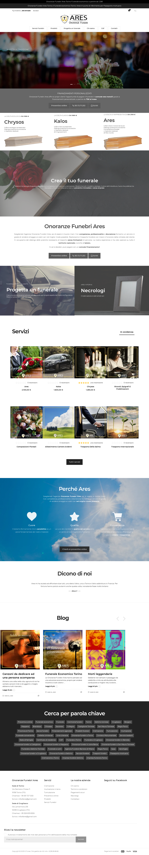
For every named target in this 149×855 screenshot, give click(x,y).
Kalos (58, 387)
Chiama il (22, 11)
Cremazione (98, 731)
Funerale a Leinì (54, 749)
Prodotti (54, 28)
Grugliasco (116, 722)
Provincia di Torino (25, 731)
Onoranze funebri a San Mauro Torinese (118, 744)
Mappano (25, 726)
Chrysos (90, 387)
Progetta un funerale (72, 28)
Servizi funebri (42, 731)
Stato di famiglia (26, 740)
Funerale (60, 722)
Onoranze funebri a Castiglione (27, 744)
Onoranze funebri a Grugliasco (33, 753)
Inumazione (126, 731)
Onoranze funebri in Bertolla (117, 740)
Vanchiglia (123, 749)
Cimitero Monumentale (106, 735)
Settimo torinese (101, 722)
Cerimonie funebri (74, 722)
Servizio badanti (126, 735)
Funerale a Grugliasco (93, 740)
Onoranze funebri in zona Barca (85, 744)
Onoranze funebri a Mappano (56, 744)
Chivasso (48, 726)
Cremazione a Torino (50, 758)
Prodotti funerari (82, 731)
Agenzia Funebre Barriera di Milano (79, 749)
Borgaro (127, 722)
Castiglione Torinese (86, 726)
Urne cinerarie (62, 735)
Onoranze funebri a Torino (82, 735)
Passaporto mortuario (119, 753)
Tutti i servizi (74, 462)
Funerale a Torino (74, 740)
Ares (26, 387)
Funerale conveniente (25, 735)
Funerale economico (44, 722)
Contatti (114, 28)
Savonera (59, 726)
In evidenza (126, 332)
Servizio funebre (82, 753)
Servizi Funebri (38, 28)
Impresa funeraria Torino (97, 758)
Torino (88, 722)
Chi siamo (91, 28)
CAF (102, 28)
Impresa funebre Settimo (73, 758)
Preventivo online (25, 722)
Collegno (70, 726)
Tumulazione (112, 731)
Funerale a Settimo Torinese (33, 749)
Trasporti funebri (100, 753)
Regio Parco (123, 726)
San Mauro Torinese (106, 726)
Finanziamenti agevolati (62, 731)
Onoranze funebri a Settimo (61, 753)
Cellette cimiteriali (45, 735)
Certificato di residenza (46, 740)
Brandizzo (37, 726)
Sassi (113, 749)
